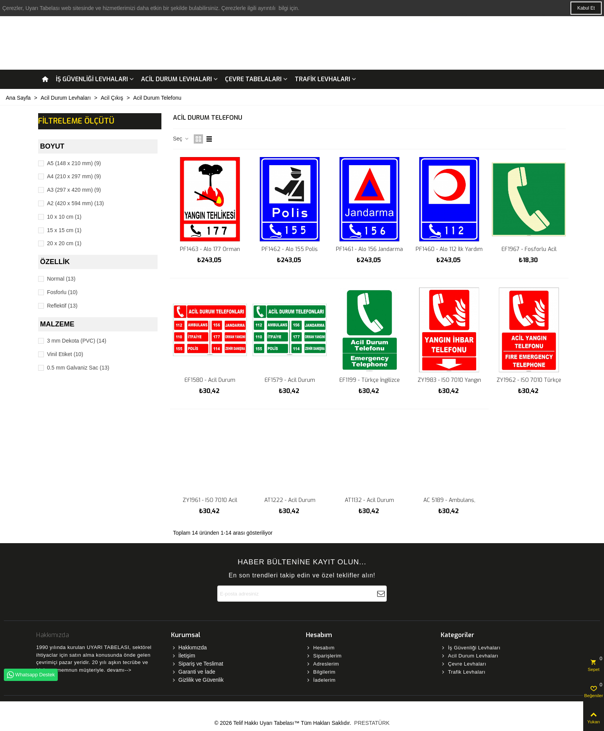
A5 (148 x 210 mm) (74, 163)
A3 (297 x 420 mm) (74, 190)
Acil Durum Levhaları (176, 79)
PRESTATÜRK (370, 723)
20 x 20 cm (64, 243)
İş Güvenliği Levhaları (92, 79)
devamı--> (119, 670)
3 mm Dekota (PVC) (76, 341)
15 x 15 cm (64, 230)
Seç (181, 138)
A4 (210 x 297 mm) (74, 176)
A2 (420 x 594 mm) (75, 203)
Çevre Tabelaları (253, 79)
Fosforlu (62, 292)
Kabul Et (586, 8)
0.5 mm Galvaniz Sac (78, 368)
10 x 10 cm (64, 217)
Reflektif (62, 306)
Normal (61, 279)
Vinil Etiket (65, 354)
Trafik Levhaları (322, 79)
